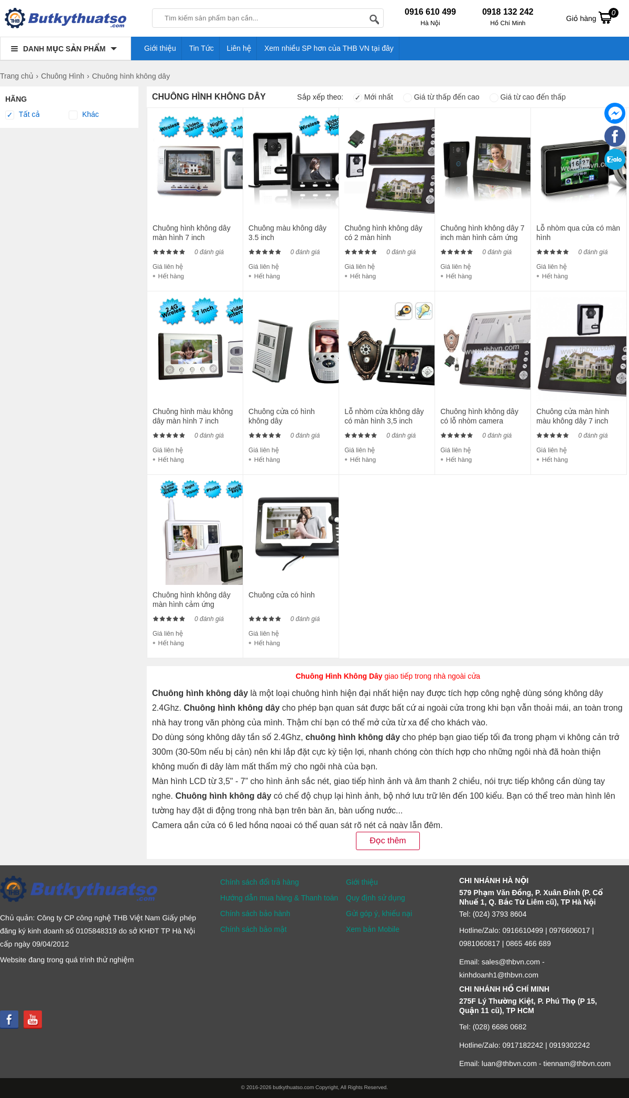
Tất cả (22, 114)
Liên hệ (239, 48)
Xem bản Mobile (372, 929)
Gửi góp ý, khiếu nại (379, 913)
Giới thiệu (160, 48)
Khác (84, 114)
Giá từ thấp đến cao (441, 97)
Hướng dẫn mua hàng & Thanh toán (279, 898)
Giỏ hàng (592, 17)
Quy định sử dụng (375, 898)
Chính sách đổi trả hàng (259, 882)
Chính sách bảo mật (253, 929)
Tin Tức (201, 48)
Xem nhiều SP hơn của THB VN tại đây (329, 48)
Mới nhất (373, 97)
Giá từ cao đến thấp (528, 97)
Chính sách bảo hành (255, 913)
